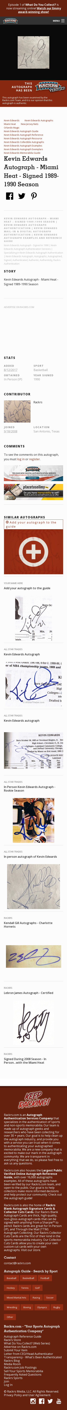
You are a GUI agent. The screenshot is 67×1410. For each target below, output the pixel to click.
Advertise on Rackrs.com (19, 307)
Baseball (11, 1278)
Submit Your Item (15, 1350)
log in (21, 459)
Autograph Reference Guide (22, 1336)
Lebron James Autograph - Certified (28, 993)
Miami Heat (10, 124)
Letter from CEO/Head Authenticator (28, 1354)
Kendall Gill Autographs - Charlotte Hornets (28, 924)
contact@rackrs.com (17, 1263)
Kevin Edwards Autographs (39, 120)
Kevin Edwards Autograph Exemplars (23, 149)
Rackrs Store (12, 1340)
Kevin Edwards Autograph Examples (23, 145)
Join (6, 1381)
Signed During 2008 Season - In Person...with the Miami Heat (25, 1060)
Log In (8, 1385)
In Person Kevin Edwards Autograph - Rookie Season (29, 788)
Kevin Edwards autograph (21, 720)
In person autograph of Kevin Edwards (30, 856)
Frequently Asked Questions (22, 1374)
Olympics (42, 1307)
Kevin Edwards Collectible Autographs (24, 142)
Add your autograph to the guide (31, 524)
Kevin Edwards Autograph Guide (21, 131)
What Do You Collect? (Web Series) (27, 1343)
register (34, 459)
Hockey (11, 1287)
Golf (37, 1287)
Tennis (25, 1287)
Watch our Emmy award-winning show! (39, 10)
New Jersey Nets (29, 124)
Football (45, 1278)
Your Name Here (13, 583)
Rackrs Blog (12, 1360)
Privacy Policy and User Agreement (27, 1395)
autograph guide (20, 1198)
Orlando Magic (11, 127)
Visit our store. (31, 1250)
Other (10, 1317)
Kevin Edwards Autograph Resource (23, 138)
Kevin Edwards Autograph (22, 654)
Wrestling (12, 1307)
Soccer (50, 1297)
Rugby (56, 1307)
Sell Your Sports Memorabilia (23, 1371)
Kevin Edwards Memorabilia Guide (22, 152)
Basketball (28, 1278)
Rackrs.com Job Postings (20, 1367)
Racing (36, 1297)
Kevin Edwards (11, 120)
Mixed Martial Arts (16, 1297)
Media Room (12, 1364)
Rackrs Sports (13, 1378)
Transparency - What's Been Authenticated (33, 1357)
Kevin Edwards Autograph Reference (23, 134)
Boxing (27, 1307)
